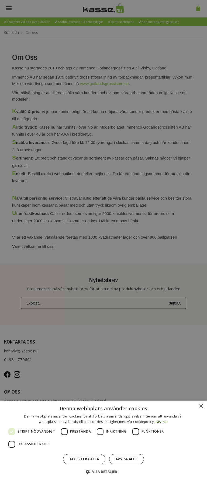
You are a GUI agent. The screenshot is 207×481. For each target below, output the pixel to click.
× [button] (201, 406)
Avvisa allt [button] (126, 459)
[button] (103, 471)
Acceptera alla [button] (84, 459)
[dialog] (103, 441)
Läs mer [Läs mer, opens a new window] (162, 421)
